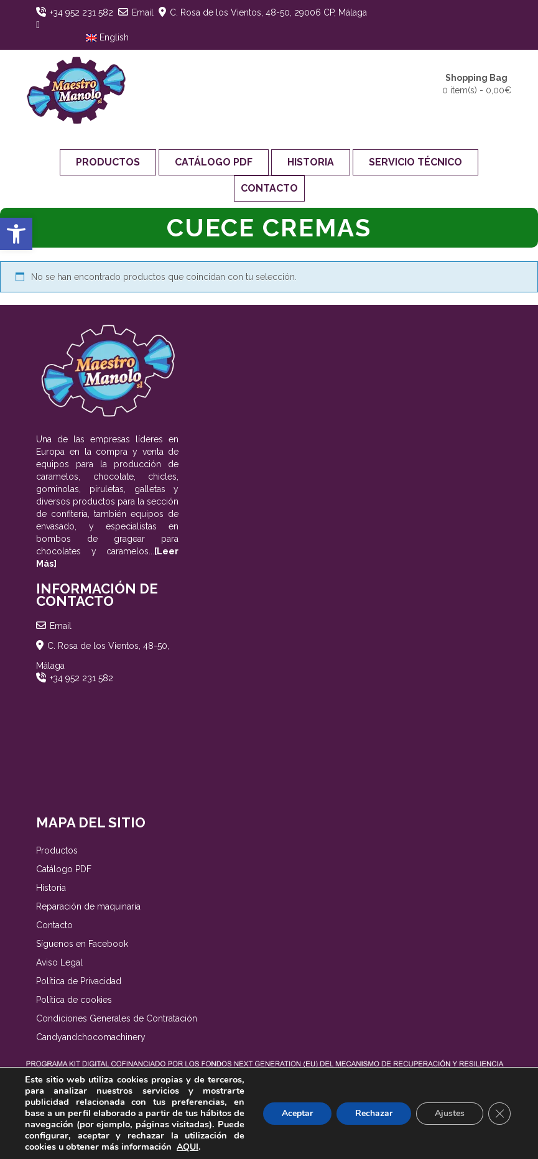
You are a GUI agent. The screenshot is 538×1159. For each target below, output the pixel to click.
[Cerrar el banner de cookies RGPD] (499, 1113)
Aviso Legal (59, 962)
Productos (108, 162)
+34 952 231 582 (81, 12)
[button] (16, 234)
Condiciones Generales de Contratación (116, 1018)
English (107, 37)
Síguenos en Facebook (82, 944)
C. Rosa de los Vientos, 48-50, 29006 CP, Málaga (268, 12)
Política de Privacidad (78, 981)
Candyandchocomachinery (91, 1037)
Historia (310, 162)
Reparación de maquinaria (88, 906)
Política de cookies (74, 1000)
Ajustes (450, 1113)
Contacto (269, 188)
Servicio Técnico (415, 162)
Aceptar (297, 1113)
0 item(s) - (476, 83)
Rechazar (373, 1113)
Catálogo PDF (214, 162)
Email (143, 12)
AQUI (187, 1147)
